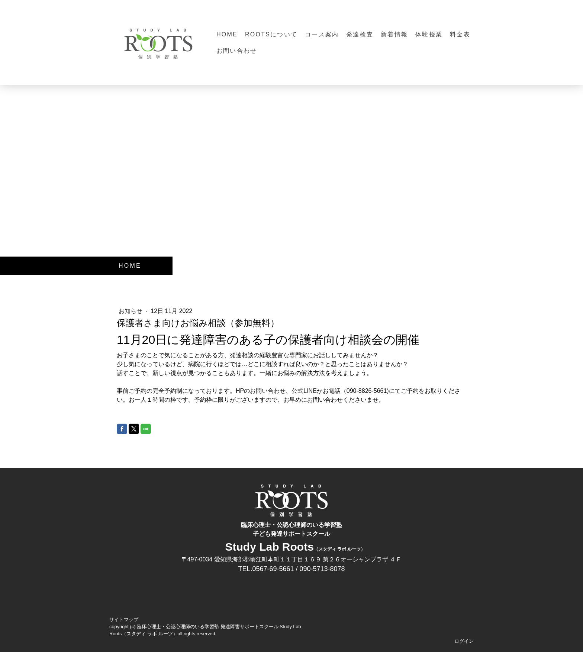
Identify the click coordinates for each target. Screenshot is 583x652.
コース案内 (322, 34)
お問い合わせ (236, 51)
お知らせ (131, 311)
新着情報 (394, 34)
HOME (227, 34)
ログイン (464, 641)
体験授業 (428, 34)
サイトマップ (123, 619)
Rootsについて (271, 34)
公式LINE (304, 391)
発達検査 (359, 34)
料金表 (460, 34)
